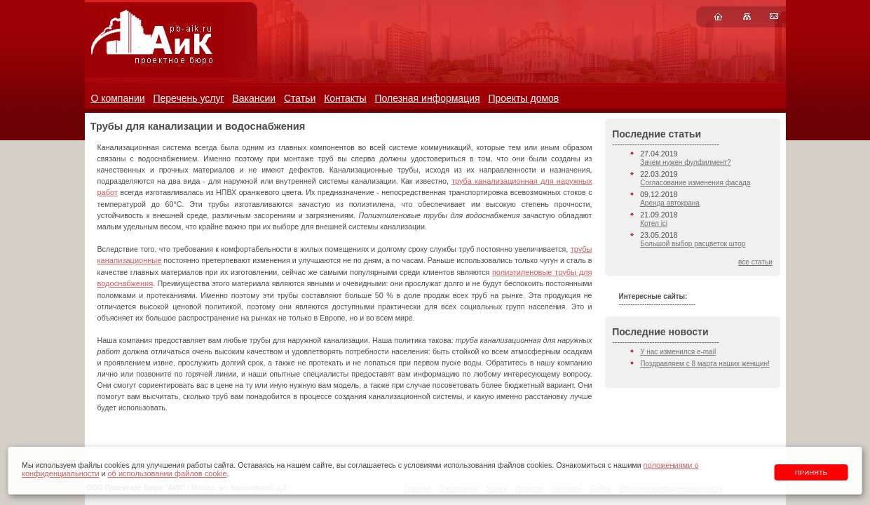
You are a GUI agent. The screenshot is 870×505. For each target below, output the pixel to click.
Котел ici (653, 223)
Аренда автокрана (670, 203)
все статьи (755, 262)
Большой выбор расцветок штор (692, 244)
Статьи (299, 98)
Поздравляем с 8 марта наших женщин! (705, 364)
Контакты (345, 98)
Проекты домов (523, 98)
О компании (117, 98)
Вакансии (254, 98)
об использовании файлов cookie (166, 473)
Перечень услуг (188, 98)
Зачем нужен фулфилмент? (685, 162)
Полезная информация (427, 98)
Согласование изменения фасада (695, 183)
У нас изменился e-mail (678, 352)
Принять (811, 472)
